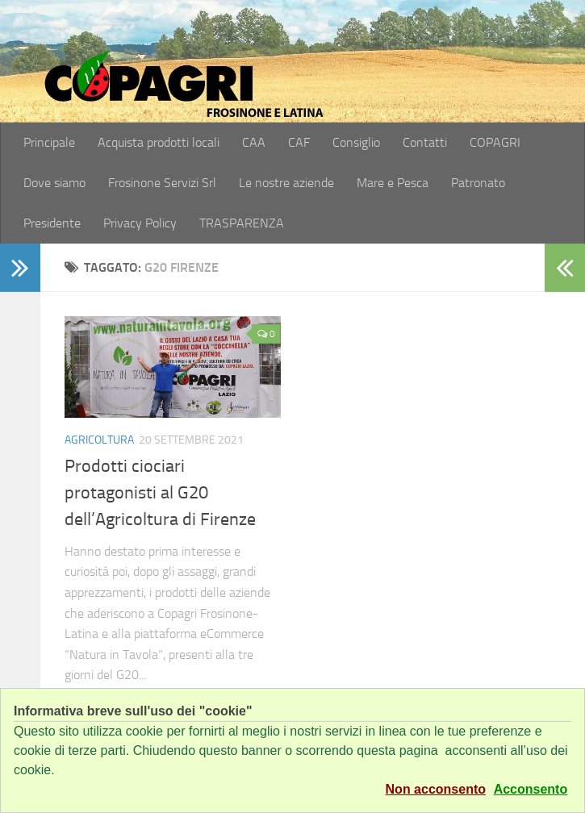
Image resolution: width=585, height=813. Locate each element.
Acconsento (531, 789)
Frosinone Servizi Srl (162, 182)
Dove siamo (54, 182)
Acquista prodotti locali (158, 142)
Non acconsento (436, 789)
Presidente (52, 223)
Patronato (478, 182)
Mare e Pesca (392, 182)
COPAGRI (495, 142)
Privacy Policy (140, 223)
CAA (253, 142)
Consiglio (356, 142)
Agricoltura (99, 440)
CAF (299, 142)
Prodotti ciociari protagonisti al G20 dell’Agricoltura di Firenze (160, 493)
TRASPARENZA (241, 223)
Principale (49, 142)
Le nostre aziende (286, 182)
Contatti (425, 142)
